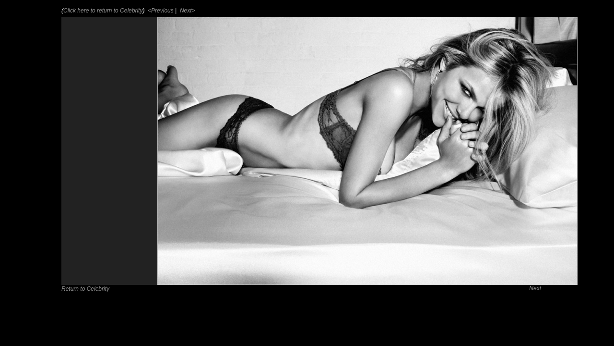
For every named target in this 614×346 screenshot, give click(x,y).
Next (535, 288)
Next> (186, 10)
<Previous (160, 10)
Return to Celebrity (85, 288)
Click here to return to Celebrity (102, 10)
